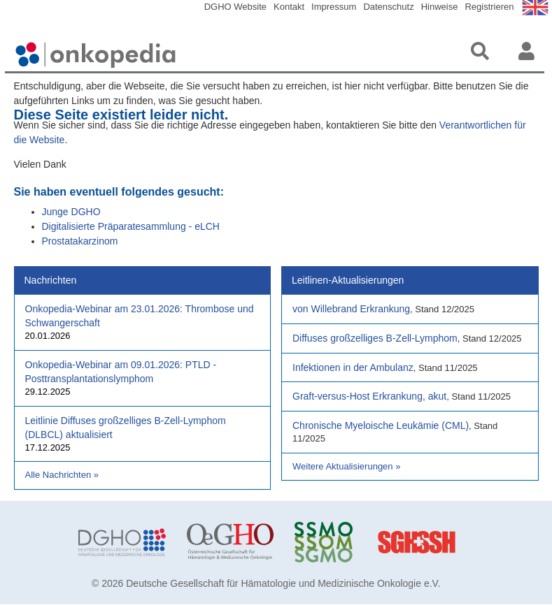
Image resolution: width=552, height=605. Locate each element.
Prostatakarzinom (80, 241)
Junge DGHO (71, 211)
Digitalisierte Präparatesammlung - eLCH (131, 226)
